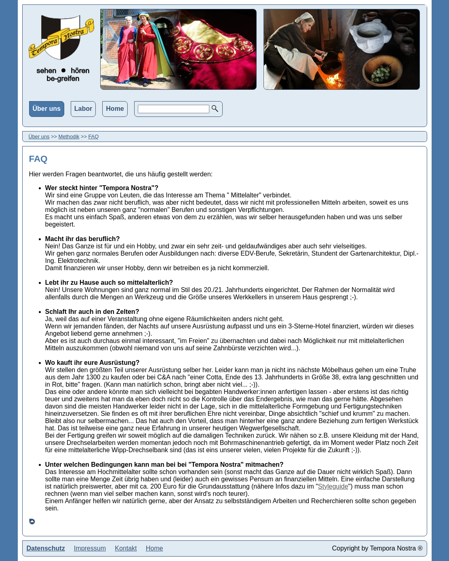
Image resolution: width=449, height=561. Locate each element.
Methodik (69, 136)
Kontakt (126, 548)
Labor (83, 108)
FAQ (94, 136)
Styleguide (333, 486)
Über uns (47, 108)
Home (115, 108)
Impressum (90, 548)
